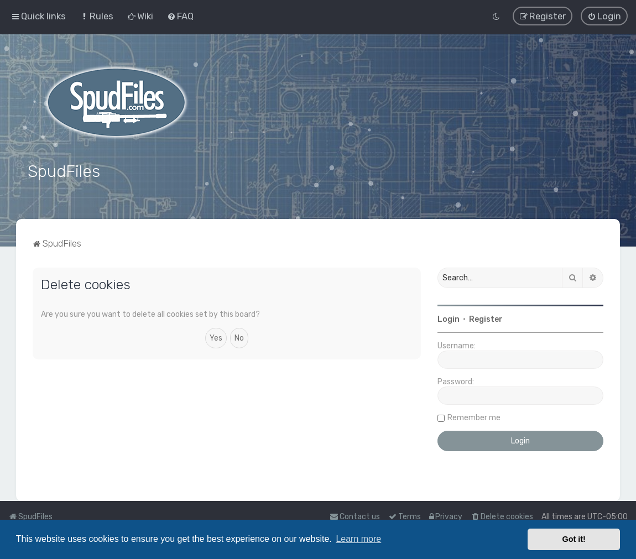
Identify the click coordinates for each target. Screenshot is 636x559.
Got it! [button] (574, 539)
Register (486, 319)
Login (448, 319)
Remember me (474, 417)
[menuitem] (96, 16)
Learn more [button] (358, 539)
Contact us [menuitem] (355, 516)
